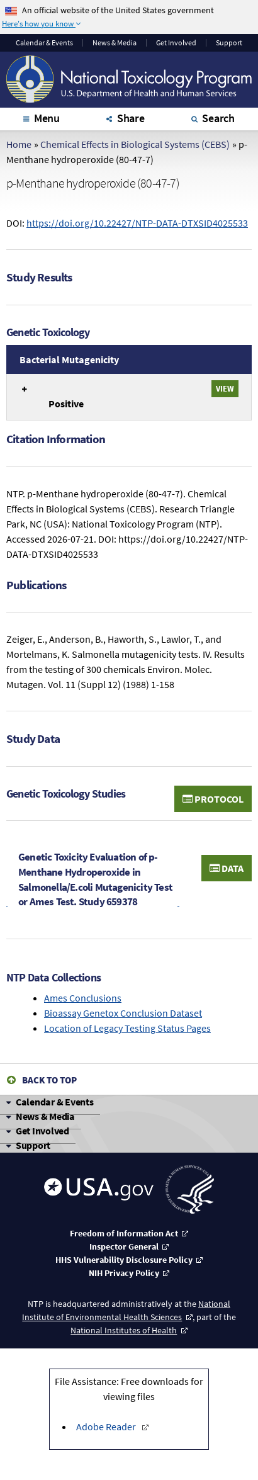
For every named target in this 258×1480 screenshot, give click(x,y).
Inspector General (124, 1246)
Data (227, 868)
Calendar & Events (55, 1101)
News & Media (115, 43)
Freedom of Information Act (124, 1233)
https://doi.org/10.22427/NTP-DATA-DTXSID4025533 (137, 223)
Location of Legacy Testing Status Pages (127, 1028)
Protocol (213, 799)
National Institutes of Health (123, 1330)
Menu (47, 118)
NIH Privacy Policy (124, 1273)
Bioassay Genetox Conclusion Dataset (123, 1013)
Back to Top (49, 1080)
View (225, 388)
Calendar (44, 43)
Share (131, 118)
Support (229, 43)
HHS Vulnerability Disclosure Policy (124, 1259)
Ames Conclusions (82, 997)
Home (18, 144)
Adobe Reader (107, 1426)
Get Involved (176, 43)
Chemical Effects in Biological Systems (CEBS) (135, 144)
